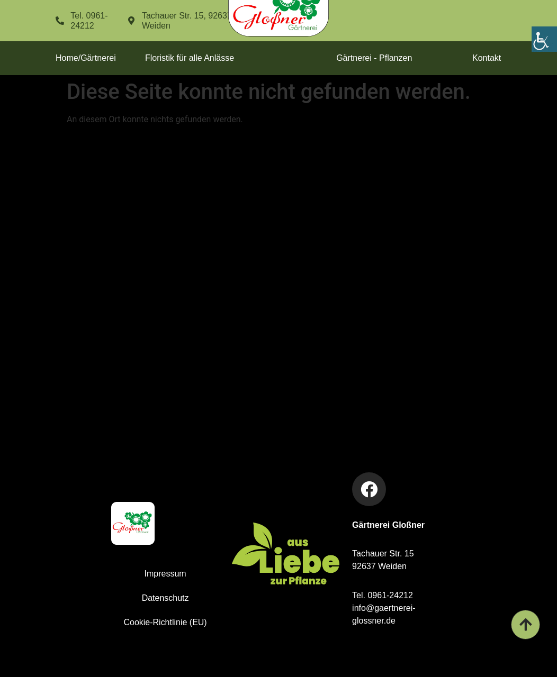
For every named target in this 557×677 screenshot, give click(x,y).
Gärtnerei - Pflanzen (374, 57)
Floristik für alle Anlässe (189, 57)
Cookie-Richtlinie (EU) (164, 622)
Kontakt (487, 57)
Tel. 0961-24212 (382, 595)
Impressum (165, 573)
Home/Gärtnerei (86, 57)
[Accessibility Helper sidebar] (544, 39)
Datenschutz (165, 597)
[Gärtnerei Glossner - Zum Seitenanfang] (525, 624)
